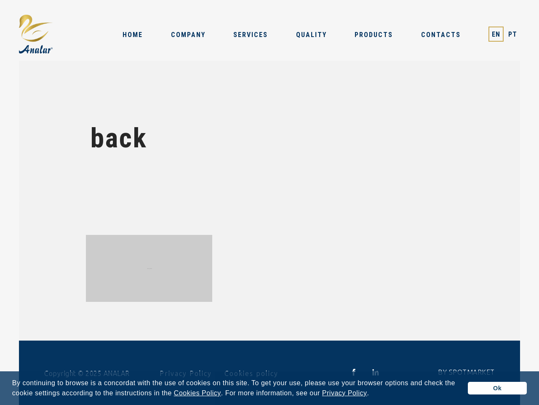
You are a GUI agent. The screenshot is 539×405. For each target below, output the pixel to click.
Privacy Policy (344, 393)
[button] (372, 394)
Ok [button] (497, 388)
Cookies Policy (197, 393)
